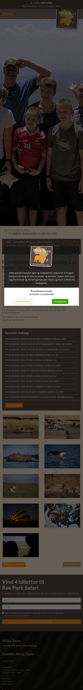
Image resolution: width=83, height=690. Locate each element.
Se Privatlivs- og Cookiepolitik (41, 294)
